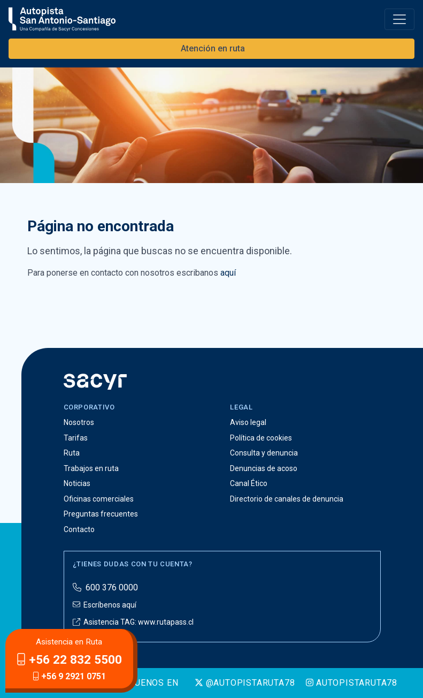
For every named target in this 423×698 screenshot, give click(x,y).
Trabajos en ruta (91, 468)
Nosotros (79, 422)
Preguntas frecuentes (101, 514)
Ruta (72, 453)
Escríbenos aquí (104, 605)
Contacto (79, 529)
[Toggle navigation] (399, 19)
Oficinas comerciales (99, 499)
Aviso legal (248, 422)
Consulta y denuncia (264, 453)
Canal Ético (248, 483)
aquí (228, 273)
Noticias (77, 483)
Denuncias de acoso (263, 468)
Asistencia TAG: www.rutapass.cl (133, 622)
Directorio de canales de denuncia (286, 499)
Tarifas (76, 438)
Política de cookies (261, 438)
